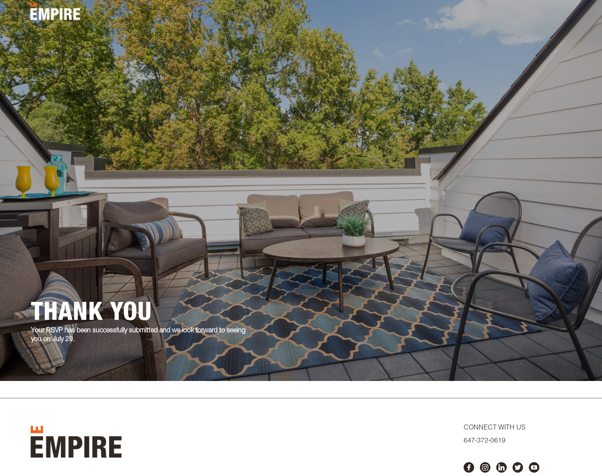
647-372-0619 (484, 441)
